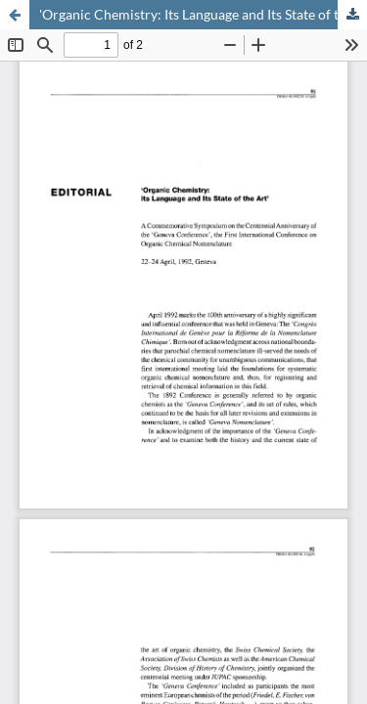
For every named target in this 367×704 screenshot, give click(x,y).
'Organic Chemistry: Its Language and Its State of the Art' (203, 14)
